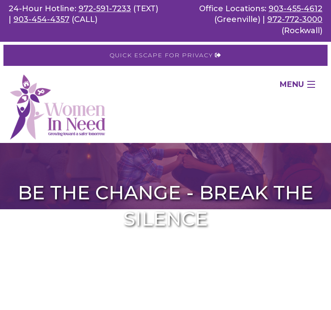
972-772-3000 (294, 19)
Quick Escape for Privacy (165, 55)
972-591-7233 (104, 8)
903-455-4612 (295, 8)
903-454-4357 (41, 19)
